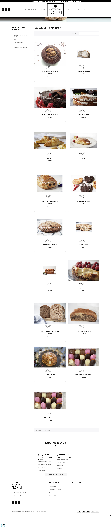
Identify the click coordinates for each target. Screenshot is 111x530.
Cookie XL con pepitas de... (50, 257)
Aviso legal (52, 514)
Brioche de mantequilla (50, 300)
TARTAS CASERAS (18, 54)
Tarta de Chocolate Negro (50, 127)
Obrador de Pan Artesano (18, 41)
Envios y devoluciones (55, 502)
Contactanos (52, 499)
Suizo (83, 170)
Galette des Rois (50, 387)
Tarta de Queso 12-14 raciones (84, 300)
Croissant (50, 170)
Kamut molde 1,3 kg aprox (84, 84)
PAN (15, 52)
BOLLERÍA (16, 57)
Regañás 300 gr (83, 257)
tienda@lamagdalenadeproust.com (23, 511)
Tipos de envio (53, 505)
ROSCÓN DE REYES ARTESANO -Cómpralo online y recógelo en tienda (22, 48)
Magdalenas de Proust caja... (83, 387)
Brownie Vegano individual (49, 84)
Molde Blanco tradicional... (83, 344)
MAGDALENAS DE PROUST (20, 60)
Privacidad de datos (54, 508)
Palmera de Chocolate (83, 214)
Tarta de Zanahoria (84, 127)
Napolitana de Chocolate (50, 214)
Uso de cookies (53, 511)
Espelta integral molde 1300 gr (50, 344)
